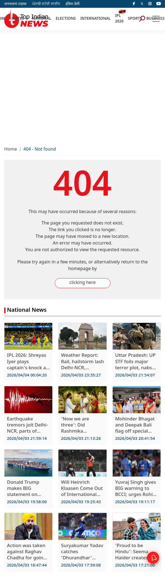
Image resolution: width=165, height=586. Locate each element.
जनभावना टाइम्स (15, 4)
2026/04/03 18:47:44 (27, 565)
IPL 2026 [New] (119, 19)
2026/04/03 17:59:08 (81, 565)
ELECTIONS (66, 18)
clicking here (82, 283)
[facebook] (134, 4)
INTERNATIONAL (95, 18)
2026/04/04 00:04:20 (27, 375)
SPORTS (135, 18)
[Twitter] (142, 4)
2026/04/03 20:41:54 (135, 439)
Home (10, 150)
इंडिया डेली (73, 4)
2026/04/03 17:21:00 (135, 565)
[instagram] (150, 4)
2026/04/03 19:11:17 (135, 502)
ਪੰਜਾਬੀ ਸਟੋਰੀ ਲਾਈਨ (46, 4)
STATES (17, 18)
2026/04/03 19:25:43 (81, 502)
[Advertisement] (52, 85)
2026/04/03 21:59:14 (27, 439)
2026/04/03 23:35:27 (81, 375)
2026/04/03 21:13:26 (81, 439)
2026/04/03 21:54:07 (135, 375)
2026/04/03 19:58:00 (27, 502)
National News (26, 310)
